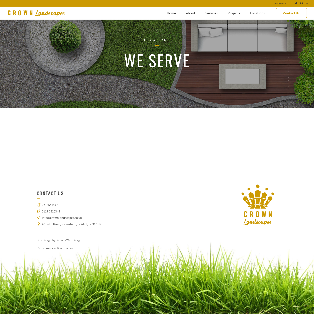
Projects (234, 13)
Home (171, 13)
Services (211, 13)
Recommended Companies (55, 248)
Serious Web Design (69, 240)
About (190, 13)
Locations (257, 13)
